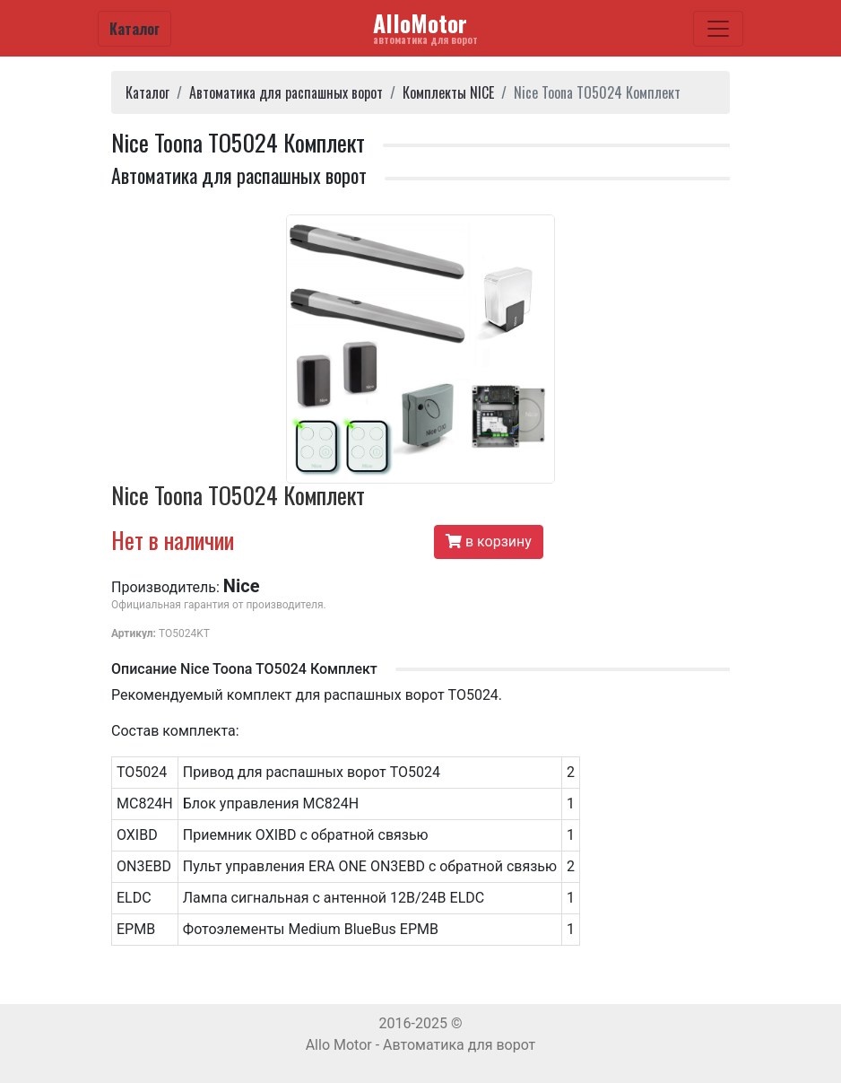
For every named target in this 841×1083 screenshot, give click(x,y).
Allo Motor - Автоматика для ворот (421, 1044)
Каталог (134, 28)
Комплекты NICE (448, 92)
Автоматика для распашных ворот (286, 92)
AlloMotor (425, 27)
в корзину (489, 541)
